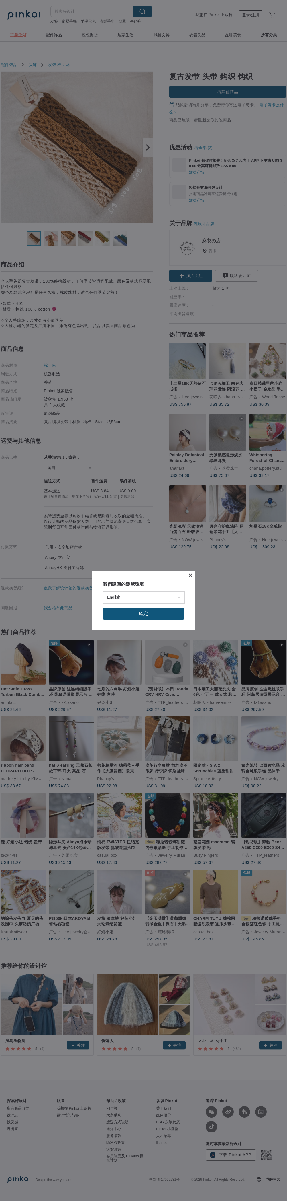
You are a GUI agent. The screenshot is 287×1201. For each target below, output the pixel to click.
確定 (143, 613)
